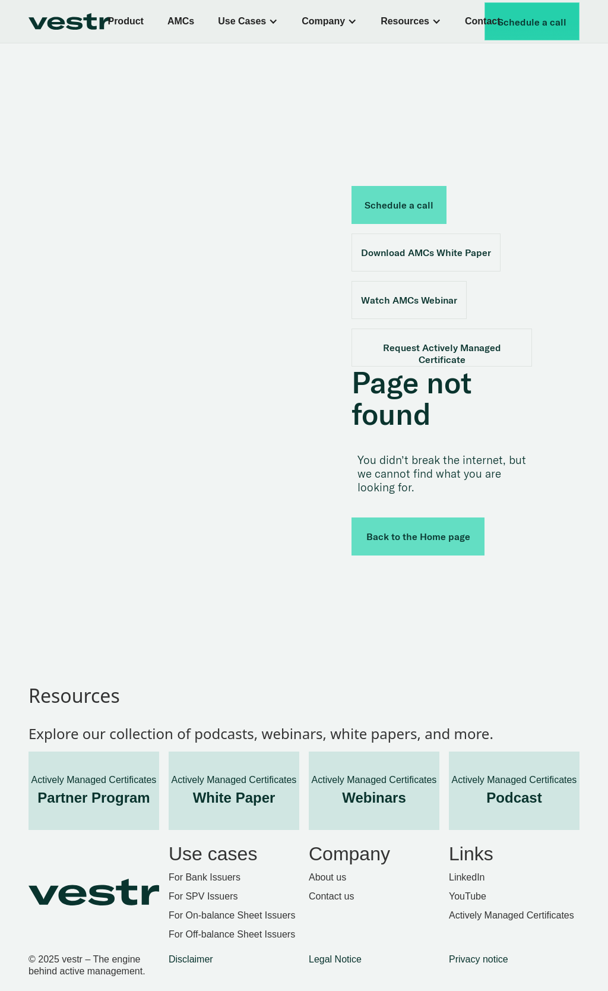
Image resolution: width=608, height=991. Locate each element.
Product (125, 21)
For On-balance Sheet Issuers (232, 915)
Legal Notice (335, 959)
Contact (483, 21)
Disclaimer (191, 959)
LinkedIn (467, 877)
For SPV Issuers (203, 896)
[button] (248, 21)
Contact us (331, 896)
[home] (79, 21)
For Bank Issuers (204, 877)
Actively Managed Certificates (511, 915)
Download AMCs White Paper (426, 252)
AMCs (180, 21)
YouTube (467, 896)
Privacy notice (478, 959)
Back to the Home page (418, 536)
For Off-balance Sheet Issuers (232, 934)
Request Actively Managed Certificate (442, 353)
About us (327, 877)
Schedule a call (532, 22)
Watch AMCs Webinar (409, 300)
